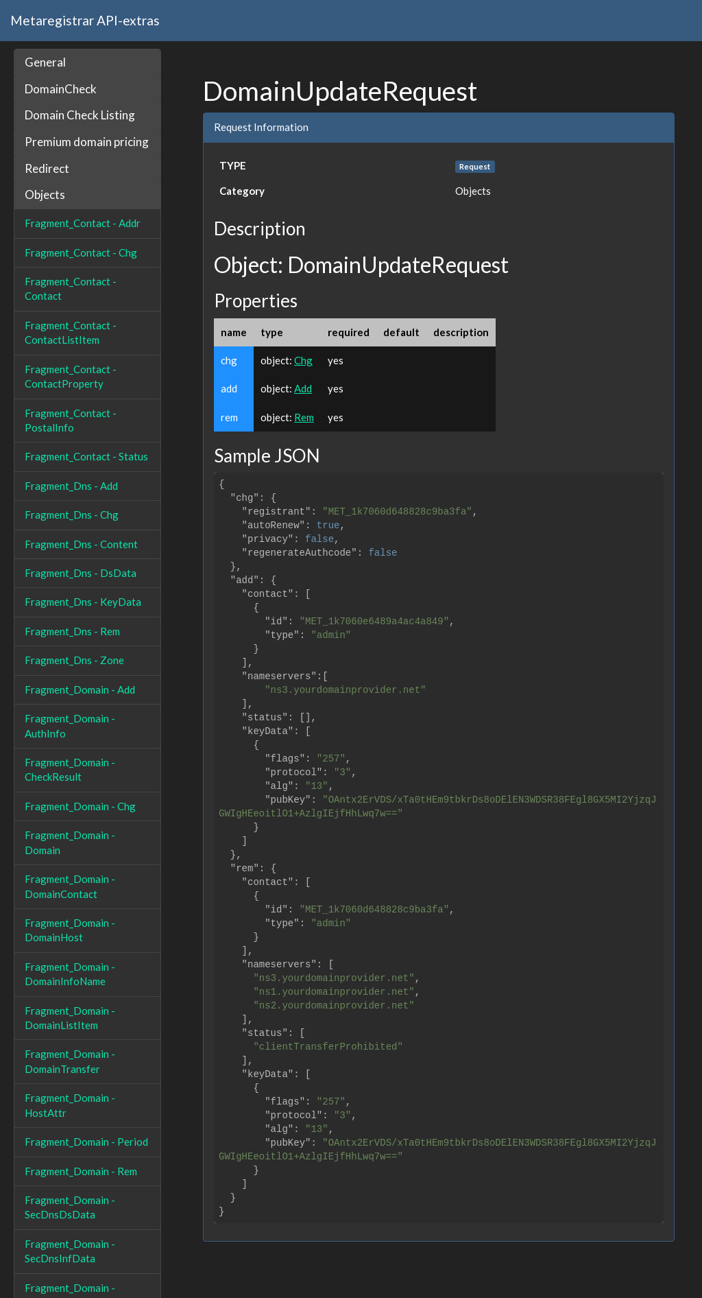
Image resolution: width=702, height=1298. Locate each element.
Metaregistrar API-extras (85, 20)
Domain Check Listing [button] (80, 115)
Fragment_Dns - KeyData (83, 601)
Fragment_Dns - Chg (72, 514)
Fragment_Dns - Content (81, 544)
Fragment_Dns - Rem (72, 631)
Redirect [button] (47, 168)
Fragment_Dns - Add (71, 486)
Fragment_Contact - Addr (83, 223)
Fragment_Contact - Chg (81, 252)
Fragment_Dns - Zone (74, 660)
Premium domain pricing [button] (87, 141)
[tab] (87, 62)
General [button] (45, 62)
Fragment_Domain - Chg (80, 806)
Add (303, 388)
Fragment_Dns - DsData (80, 573)
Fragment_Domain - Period (86, 1141)
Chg (303, 360)
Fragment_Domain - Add (80, 689)
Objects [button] (45, 194)
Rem (304, 417)
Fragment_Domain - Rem (81, 1171)
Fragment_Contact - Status (86, 456)
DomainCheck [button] (61, 89)
